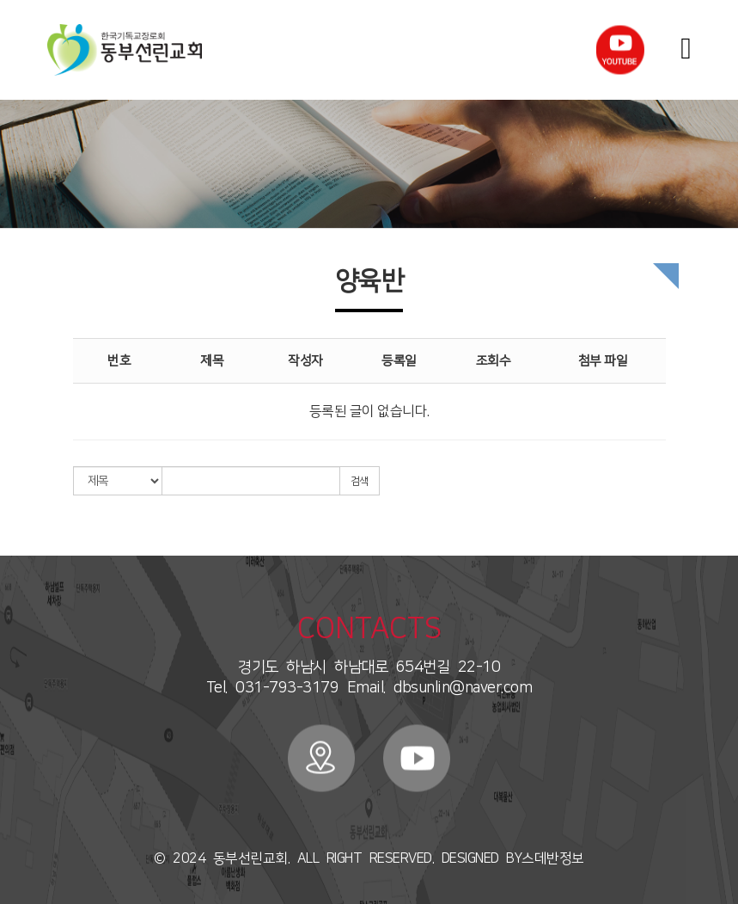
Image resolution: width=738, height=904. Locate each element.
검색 (360, 481)
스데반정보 (552, 858)
